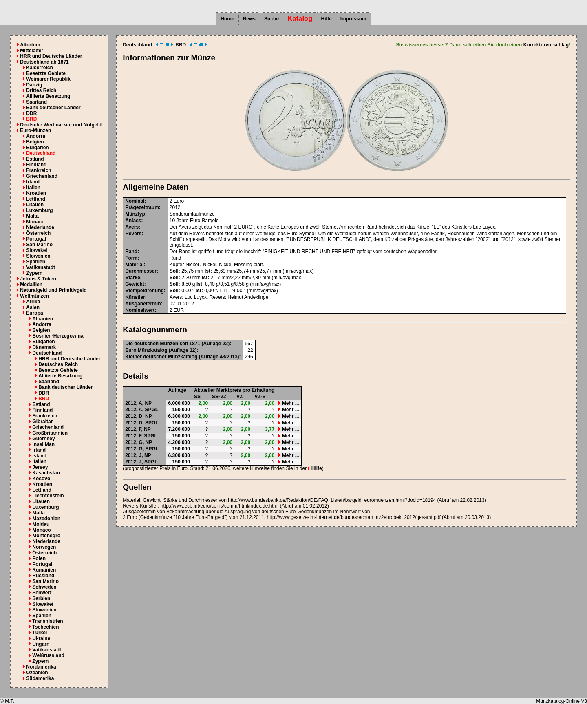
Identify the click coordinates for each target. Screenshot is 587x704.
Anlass (133, 220)
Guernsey (43, 438)
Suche (271, 19)
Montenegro (46, 535)
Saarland (36, 102)
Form (131, 258)
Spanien (35, 262)
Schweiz (41, 593)
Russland (43, 575)
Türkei (39, 633)
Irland (33, 182)
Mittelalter (31, 50)
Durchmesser (141, 271)
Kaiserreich (39, 68)
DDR (31, 113)
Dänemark (44, 347)
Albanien (42, 319)
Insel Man (43, 444)
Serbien (41, 598)
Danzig (34, 85)
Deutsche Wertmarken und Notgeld (61, 125)
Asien (33, 307)
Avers (132, 227)
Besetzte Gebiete (46, 73)
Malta (32, 216)
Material (134, 264)
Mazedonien (46, 518)
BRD (31, 119)
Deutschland (40, 153)
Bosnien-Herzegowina (57, 336)
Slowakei (36, 250)
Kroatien (36, 193)
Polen (39, 558)
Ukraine (41, 638)
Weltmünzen (34, 296)
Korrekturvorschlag (546, 45)
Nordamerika (41, 667)
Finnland (36, 165)
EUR (179, 310)
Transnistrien (47, 621)
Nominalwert (139, 310)
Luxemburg (39, 210)
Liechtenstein (48, 496)
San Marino (39, 244)
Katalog (300, 18)
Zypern (34, 273)
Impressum (353, 19)
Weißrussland (48, 655)
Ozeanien (37, 672)
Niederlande (40, 227)
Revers (133, 233)
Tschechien (45, 627)
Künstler (135, 297)
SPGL (151, 410)
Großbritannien (50, 433)
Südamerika (40, 678)
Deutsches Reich (58, 364)
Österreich (38, 233)
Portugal (36, 239)
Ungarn (40, 644)
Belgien (35, 142)
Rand (131, 251)
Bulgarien (37, 147)
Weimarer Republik (48, 79)
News (249, 19)
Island (39, 456)
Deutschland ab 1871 (44, 62)
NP (148, 403)
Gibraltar (42, 421)
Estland (35, 159)
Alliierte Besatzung (48, 96)
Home (227, 19)
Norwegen (44, 547)
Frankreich (38, 170)
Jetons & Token (38, 279)
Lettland (35, 199)
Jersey (40, 467)
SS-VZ (219, 396)
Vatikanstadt (40, 267)
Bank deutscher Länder (53, 107)
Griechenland (41, 176)
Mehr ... (288, 403)
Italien (33, 187)
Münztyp (135, 214)
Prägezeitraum (142, 207)
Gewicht (134, 284)
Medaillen (31, 284)
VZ (239, 396)
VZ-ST (261, 396)
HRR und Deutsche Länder (51, 56)
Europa (34, 313)
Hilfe (326, 19)
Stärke (132, 277)
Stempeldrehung (144, 291)
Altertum (30, 45)
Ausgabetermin (143, 304)
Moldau (40, 524)
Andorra (35, 136)
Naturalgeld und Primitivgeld (53, 290)
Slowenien (38, 256)
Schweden (44, 587)
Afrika (33, 302)
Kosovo (41, 478)
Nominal (134, 201)
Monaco (35, 222)
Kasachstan (46, 473)
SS (197, 396)
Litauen (35, 204)
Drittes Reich (41, 90)
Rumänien (44, 570)
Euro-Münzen (35, 130)
